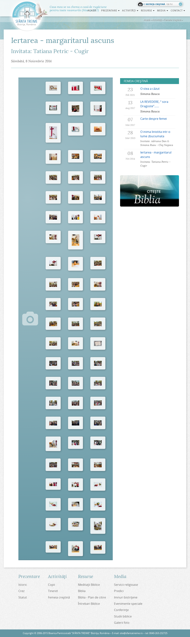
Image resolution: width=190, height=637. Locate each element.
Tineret (53, 591)
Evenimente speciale (128, 604)
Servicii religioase (126, 585)
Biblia (82, 591)
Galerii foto (121, 623)
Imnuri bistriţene (125, 597)
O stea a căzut (150, 89)
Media (162, 10)
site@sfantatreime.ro (131, 633)
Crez (21, 591)
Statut (22, 597)
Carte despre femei (153, 119)
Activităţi (157, 19)
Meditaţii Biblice (89, 585)
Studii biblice (123, 616)
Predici (119, 591)
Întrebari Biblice (89, 604)
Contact (178, 10)
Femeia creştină (172, 19)
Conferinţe (121, 610)
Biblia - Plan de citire (92, 597)
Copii (51, 585)
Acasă (92, 10)
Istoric (22, 585)
